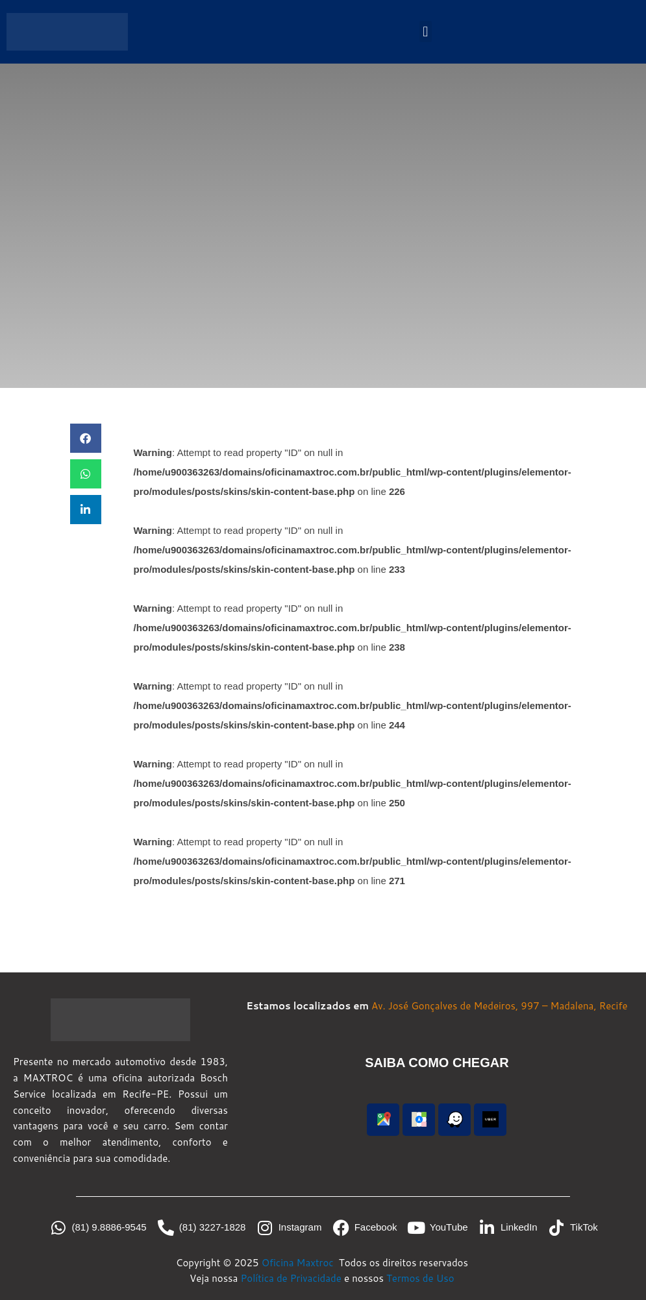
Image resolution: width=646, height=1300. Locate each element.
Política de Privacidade (291, 1278)
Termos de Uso (420, 1278)
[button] (425, 31)
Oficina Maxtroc (299, 1263)
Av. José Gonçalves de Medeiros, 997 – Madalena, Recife (499, 1006)
